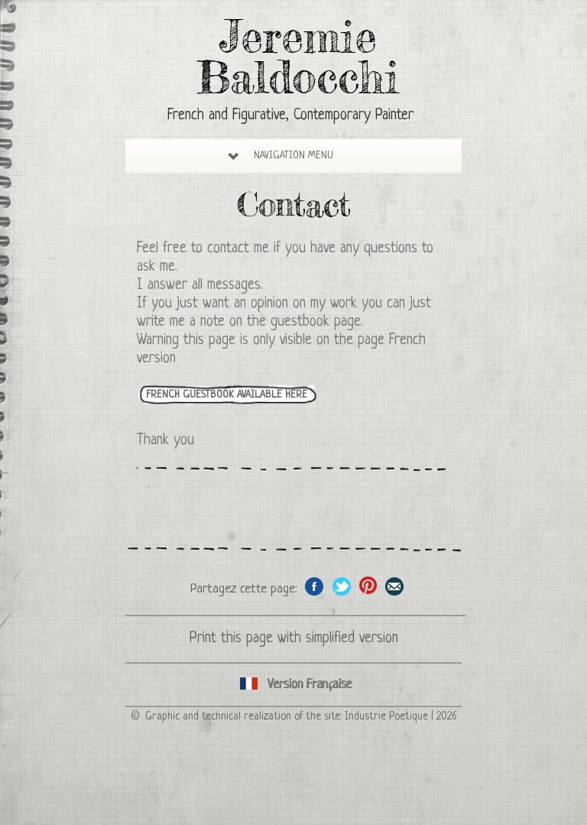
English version (293, 685)
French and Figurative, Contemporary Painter (290, 116)
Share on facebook (314, 586)
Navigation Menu (280, 155)
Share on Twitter (341, 586)
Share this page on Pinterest (368, 586)
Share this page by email (394, 586)
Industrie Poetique (386, 716)
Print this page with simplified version (294, 639)
